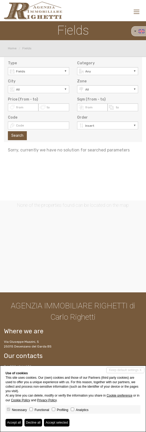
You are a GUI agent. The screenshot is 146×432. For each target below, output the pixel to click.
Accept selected (57, 422)
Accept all (14, 422)
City (12, 81)
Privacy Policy (47, 400)
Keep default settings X (125, 370)
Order (82, 117)
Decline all (33, 422)
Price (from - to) (23, 99)
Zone (82, 81)
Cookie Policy (20, 400)
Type (12, 63)
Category (86, 63)
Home (12, 48)
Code (12, 117)
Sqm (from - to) (91, 99)
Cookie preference (119, 395)
